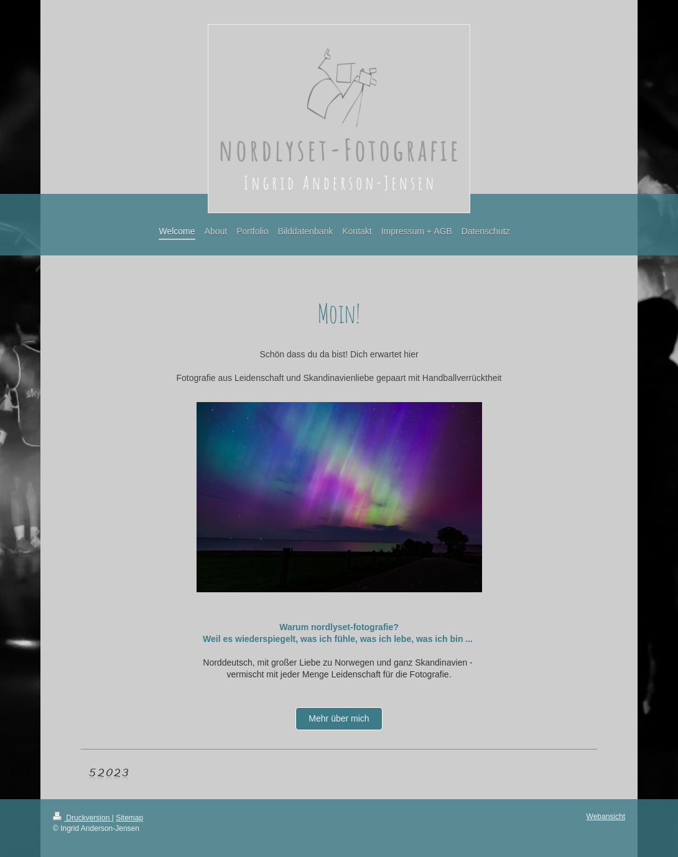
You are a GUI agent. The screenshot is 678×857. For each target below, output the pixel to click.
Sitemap (129, 817)
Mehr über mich (339, 718)
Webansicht (606, 816)
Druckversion (82, 817)
